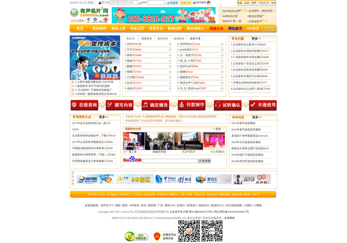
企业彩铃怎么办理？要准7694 (251, 88)
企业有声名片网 (179, 211)
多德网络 (229, 218)
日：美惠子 (190, 55)
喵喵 (134, 71)
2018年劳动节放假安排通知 (247, 161)
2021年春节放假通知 (243, 123)
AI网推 (258, 205)
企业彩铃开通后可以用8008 (250, 76)
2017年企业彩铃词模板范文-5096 (92, 142)
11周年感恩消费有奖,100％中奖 (95, 82)
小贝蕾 (135, 77)
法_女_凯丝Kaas (193, 88)
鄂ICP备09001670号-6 (201, 211)
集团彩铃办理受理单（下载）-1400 (94, 154)
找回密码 (199, 2)
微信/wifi (170, 205)
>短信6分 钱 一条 (232, 21)
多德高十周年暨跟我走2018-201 (249, 135)
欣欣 (134, 82)
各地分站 (237, 194)
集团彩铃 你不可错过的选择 (93, 85)
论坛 (103, 194)
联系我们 (125, 194)
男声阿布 (190, 44)
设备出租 (199, 194)
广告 (160, 205)
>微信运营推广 (255, 16)
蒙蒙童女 (189, 77)
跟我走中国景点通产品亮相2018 (250, 148)
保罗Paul (189, 66)
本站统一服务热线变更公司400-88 (97, 93)
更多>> (256, 38)
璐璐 (186, 71)
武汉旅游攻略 (234, 205)
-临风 (134, 88)
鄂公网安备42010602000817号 (231, 211)
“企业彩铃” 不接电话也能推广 (94, 89)
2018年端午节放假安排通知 (247, 154)
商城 (247, 194)
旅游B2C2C (217, 205)
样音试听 (137, 28)
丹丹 (134, 44)
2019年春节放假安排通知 (246, 129)
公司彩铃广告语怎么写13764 (251, 63)
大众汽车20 (190, 151)
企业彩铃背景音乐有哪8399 (250, 69)
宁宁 (134, 49)
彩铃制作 (100, 28)
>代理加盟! (257, 21)
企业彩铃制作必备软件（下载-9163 (94, 135)
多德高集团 (91, 205)
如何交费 (149, 194)
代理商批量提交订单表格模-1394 (92, 161)
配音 (125, 205)
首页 (79, 28)
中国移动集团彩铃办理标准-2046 (92, 148)
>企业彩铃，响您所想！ (261, 10)
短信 (143, 205)
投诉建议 (112, 194)
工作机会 (137, 194)
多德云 (181, 205)
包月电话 (212, 194)
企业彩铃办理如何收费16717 (251, 50)
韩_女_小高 (190, 60)
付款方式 (263, 2)
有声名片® (107, 205)
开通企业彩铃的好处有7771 (250, 82)
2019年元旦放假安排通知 (246, 142)
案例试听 (175, 28)
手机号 (255, 194)
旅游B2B (204, 205)
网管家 (152, 205)
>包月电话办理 (234, 11)
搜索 (239, 2)
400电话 (253, 28)
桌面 (246, 2)
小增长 (248, 205)
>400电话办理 (230, 16)
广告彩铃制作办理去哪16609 (251, 57)
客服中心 (174, 194)
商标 (118, 205)
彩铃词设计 (195, 28)
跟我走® (192, 205)
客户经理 (187, 194)
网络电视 (225, 194)
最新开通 (195, 38)
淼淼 (134, 60)
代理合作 (162, 194)
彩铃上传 (118, 28)
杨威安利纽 (160, 151)
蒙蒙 (134, 66)
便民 (254, 2)
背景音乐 (156, 28)
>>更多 (217, 128)
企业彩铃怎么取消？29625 (249, 44)
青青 (134, 55)
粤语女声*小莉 (192, 82)
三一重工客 (131, 151)
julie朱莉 (189, 49)
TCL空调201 (219, 151)
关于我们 (92, 194)
